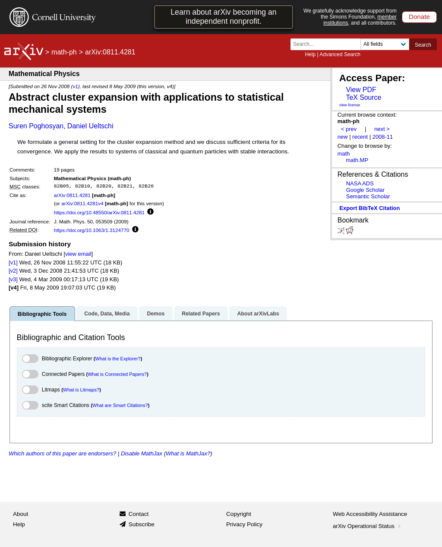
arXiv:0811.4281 (72, 195)
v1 (75, 86)
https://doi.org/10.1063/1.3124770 (91, 230)
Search (423, 45)
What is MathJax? (188, 453)
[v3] (13, 279)
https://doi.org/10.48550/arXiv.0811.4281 (99, 212)
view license (349, 105)
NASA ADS (360, 183)
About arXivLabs (258, 314)
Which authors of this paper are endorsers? (62, 453)
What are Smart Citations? (120, 405)
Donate (419, 16)
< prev (349, 129)
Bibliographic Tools (42, 314)
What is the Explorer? (118, 358)
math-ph (64, 52)
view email (78, 254)
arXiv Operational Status (367, 526)
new (343, 137)
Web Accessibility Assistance (370, 514)
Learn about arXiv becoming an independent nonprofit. (223, 16)
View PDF (361, 89)
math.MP (357, 160)
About (20, 514)
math (344, 153)
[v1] (13, 262)
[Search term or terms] (328, 44)
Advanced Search (339, 54)
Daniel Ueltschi (90, 126)
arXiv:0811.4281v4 (82, 203)
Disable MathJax (141, 453)
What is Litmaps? (81, 389)
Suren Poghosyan (36, 126)
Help (310, 54)
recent (360, 137)
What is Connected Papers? (117, 374)
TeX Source (363, 97)
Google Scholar (365, 190)
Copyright (238, 514)
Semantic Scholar (368, 196)
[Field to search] (384, 44)
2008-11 (383, 137)
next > (382, 129)
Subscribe (142, 524)
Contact (139, 514)
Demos (155, 314)
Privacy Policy (244, 524)
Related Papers (201, 314)
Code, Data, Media (106, 314)
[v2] (13, 270)
